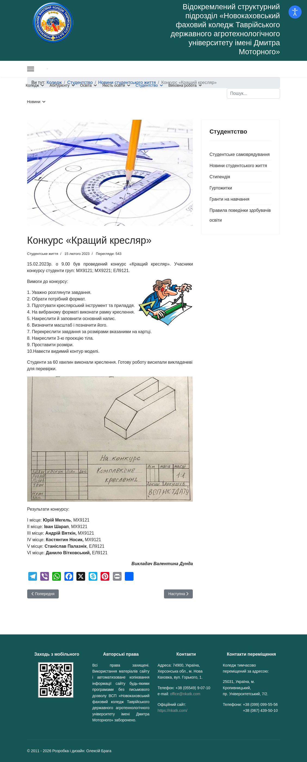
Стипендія (219, 176)
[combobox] (253, 93)
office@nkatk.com (185, 694)
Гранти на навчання (229, 199)
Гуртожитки (220, 188)
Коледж (32, 85)
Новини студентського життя (238, 165)
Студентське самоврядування (239, 154)
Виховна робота (182, 85)
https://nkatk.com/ (173, 710)
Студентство (147, 85)
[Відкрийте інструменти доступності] (295, 12)
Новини (34, 102)
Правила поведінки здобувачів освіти (240, 215)
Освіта (86, 85)
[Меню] (30, 69)
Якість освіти (113, 85)
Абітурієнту (59, 85)
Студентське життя (42, 254)
